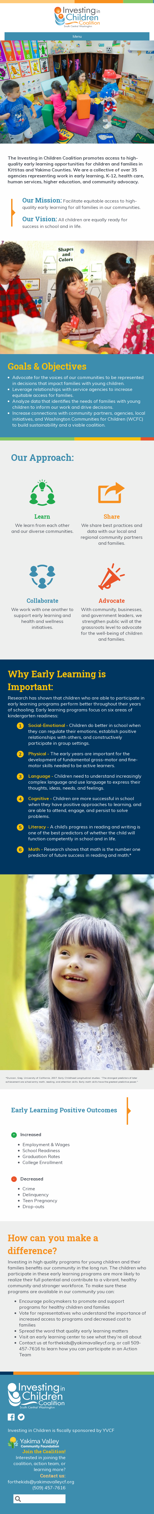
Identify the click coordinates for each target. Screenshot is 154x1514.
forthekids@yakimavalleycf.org (81, 1343)
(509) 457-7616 (49, 1487)
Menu (77, 36)
